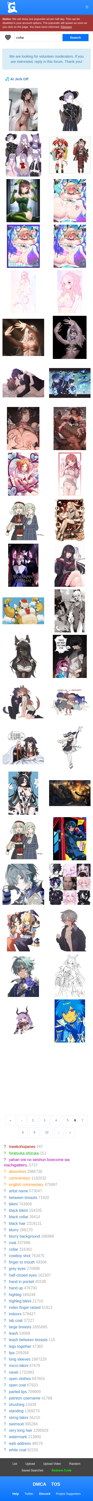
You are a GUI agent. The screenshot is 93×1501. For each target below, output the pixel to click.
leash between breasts (28, 1340)
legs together (20, 1346)
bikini (13, 1204)
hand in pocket (21, 1282)
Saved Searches (32, 1470)
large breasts (20, 1327)
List (15, 1464)
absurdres (17, 1171)
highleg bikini (20, 1301)
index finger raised (24, 1307)
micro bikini (18, 1366)
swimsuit (16, 1424)
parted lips (18, 1392)
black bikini (18, 1210)
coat (12, 1243)
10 (46, 1132)
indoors (15, 1314)
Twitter (29, 1494)
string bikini (18, 1418)
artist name (18, 1191)
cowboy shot (20, 1256)
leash (13, 1333)
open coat (17, 1385)
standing (16, 1411)
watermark (18, 1437)
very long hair (20, 1430)
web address (20, 1443)
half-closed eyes (23, 1275)
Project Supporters (68, 1494)
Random (74, 1464)
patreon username (24, 1398)
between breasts (23, 1198)
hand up (16, 1288)
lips (12, 1353)
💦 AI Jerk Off (16, 79)
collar (13, 1249)
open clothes (20, 1379)
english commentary (26, 1184)
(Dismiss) (66, 26)
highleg (15, 1295)
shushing (16, 1404)
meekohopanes (22, 1147)
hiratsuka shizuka (24, 1153)
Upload (30, 1464)
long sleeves (20, 1359)
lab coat (16, 1320)
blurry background (24, 1236)
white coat (17, 1450)
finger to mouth (22, 1262)
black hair (17, 1223)
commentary (19, 1178)
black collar (18, 1217)
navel (13, 1372)
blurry (14, 1230)
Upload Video (52, 1464)
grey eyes (17, 1268)
